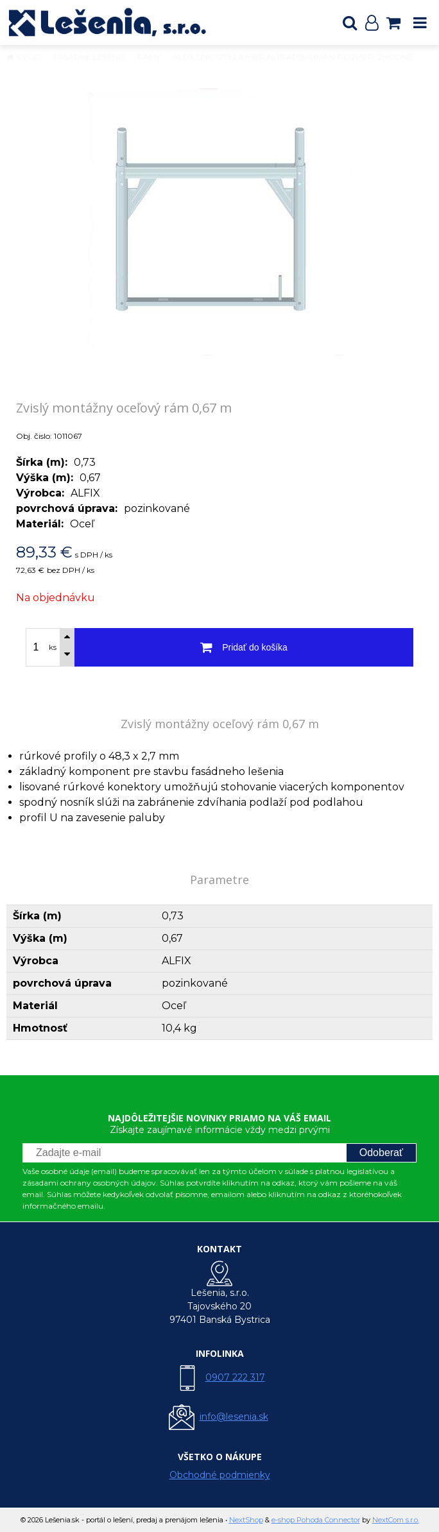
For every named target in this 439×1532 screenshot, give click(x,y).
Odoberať (381, 1152)
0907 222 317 (235, 1377)
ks (52, 647)
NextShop (246, 1519)
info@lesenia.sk (234, 1416)
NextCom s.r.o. (395, 1519)
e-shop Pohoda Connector (315, 1519)
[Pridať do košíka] (243, 647)
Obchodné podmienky (219, 1475)
